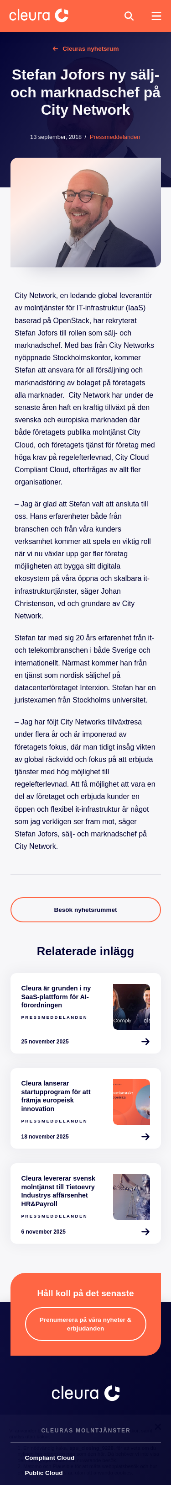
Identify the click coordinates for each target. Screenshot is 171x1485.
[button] (129, 16)
